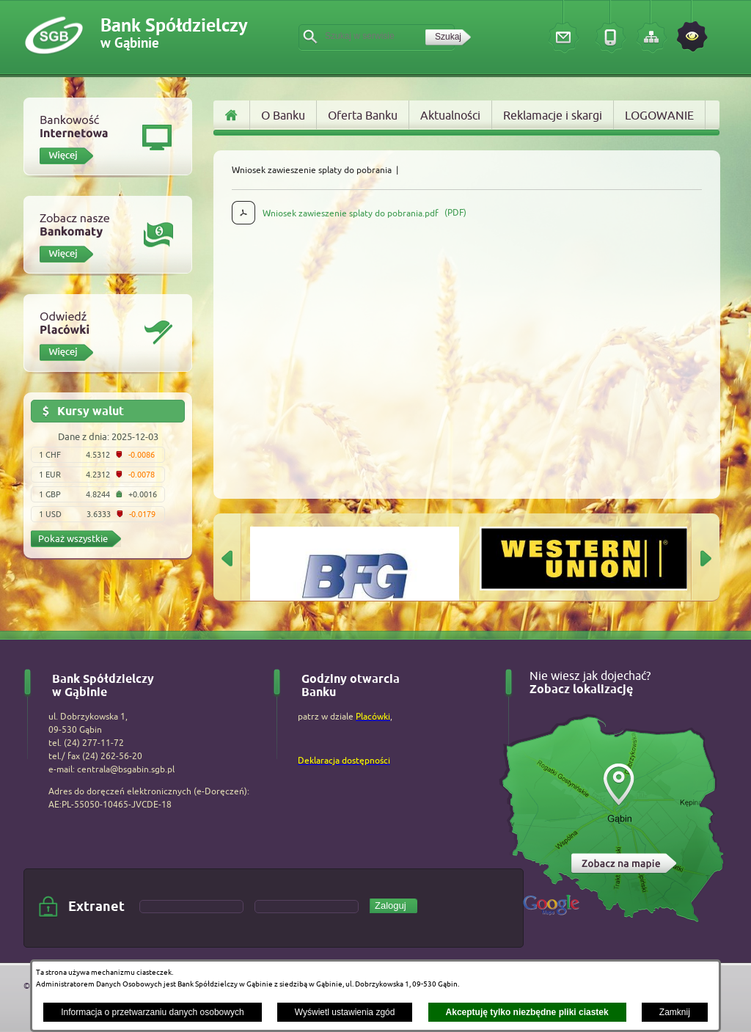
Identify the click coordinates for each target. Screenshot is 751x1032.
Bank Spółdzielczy (173, 34)
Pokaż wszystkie (73, 538)
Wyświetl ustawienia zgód (345, 1012)
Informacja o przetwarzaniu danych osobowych (152, 1012)
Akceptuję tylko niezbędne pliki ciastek (527, 1012)
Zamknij (674, 1012)
